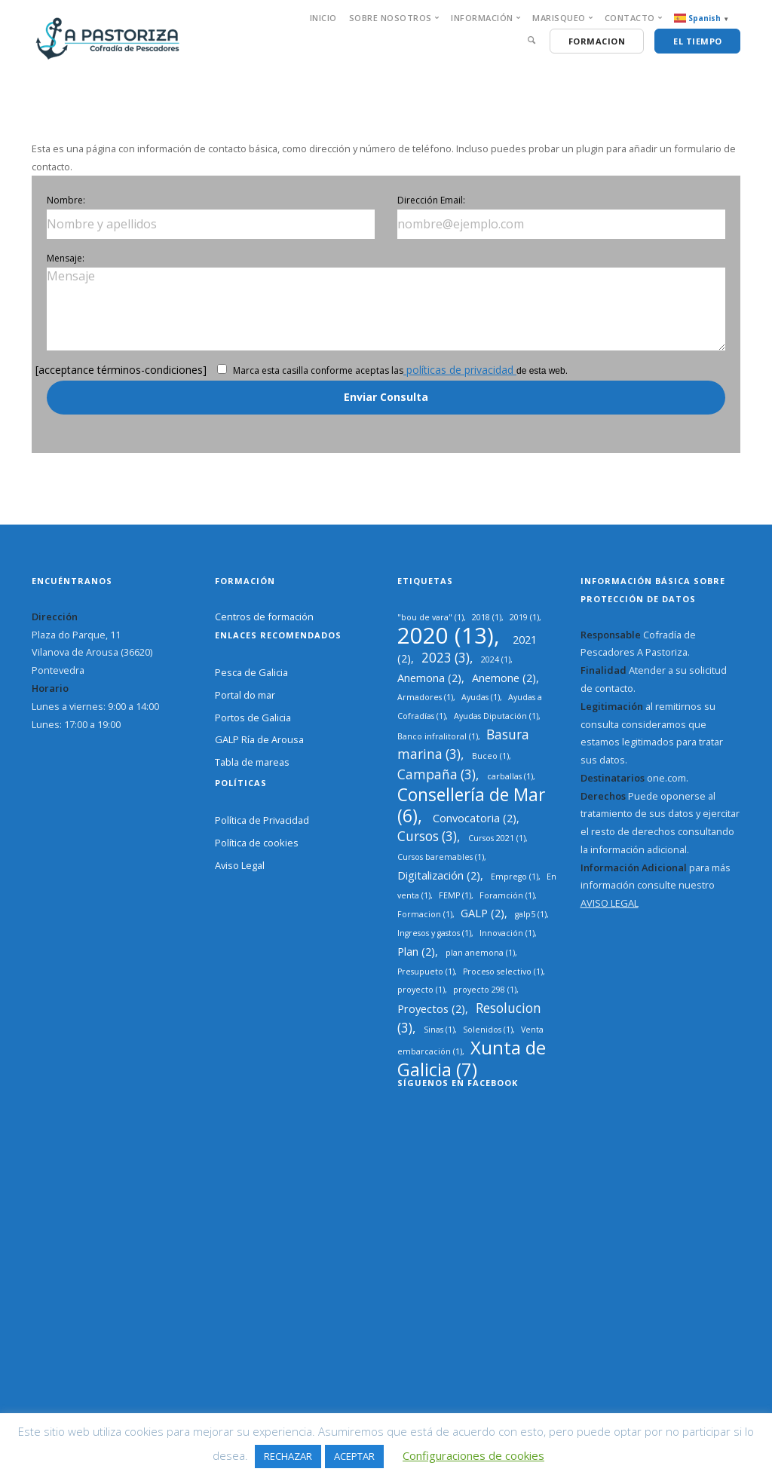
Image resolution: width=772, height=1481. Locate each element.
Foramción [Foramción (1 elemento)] (507, 895)
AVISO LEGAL (610, 903)
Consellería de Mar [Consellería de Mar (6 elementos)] (471, 805)
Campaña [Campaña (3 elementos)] (436, 774)
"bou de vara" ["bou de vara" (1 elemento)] (430, 617)
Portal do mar (245, 695)
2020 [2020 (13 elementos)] (445, 635)
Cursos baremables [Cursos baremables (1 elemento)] (440, 857)
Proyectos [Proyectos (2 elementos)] (431, 1008)
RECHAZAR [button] (288, 1456)
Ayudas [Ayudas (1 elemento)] (480, 697)
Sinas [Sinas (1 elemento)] (439, 1029)
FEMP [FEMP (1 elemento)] (455, 895)
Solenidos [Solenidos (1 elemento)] (488, 1029)
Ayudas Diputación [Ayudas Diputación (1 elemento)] (496, 716)
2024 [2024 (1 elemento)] (495, 659)
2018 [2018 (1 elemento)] (486, 617)
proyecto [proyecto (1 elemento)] (421, 989)
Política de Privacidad (262, 820)
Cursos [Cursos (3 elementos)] (427, 836)
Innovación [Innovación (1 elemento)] (507, 933)
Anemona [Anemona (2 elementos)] (429, 677)
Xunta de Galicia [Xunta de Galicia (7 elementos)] (471, 1059)
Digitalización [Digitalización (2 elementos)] (438, 875)
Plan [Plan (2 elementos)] (416, 951)
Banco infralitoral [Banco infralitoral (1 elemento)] (437, 736)
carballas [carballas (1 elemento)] (510, 776)
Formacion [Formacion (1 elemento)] (424, 914)
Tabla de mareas (252, 762)
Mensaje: (65, 258)
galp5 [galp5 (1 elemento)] (531, 914)
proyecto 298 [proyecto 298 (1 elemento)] (484, 989)
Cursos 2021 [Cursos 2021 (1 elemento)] (496, 838)
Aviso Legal (240, 865)
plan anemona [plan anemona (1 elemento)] (480, 952)
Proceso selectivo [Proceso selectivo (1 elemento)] (503, 971)
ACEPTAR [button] (354, 1456)
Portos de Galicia (253, 717)
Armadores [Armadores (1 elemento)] (425, 697)
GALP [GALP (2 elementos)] (482, 912)
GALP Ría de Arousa (259, 739)
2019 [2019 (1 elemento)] (524, 617)
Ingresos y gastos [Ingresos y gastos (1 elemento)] (434, 933)
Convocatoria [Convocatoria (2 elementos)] (474, 817)
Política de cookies (257, 842)
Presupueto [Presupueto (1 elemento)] (426, 971)
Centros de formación (264, 616)
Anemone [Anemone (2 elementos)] (504, 677)
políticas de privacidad (459, 370)
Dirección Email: (431, 200)
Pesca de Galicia (251, 672)
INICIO (323, 17)
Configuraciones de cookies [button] (473, 1455)
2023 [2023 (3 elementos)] (445, 657)
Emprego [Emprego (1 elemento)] (514, 876)
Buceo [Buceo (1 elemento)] (490, 756)
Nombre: (66, 200)
